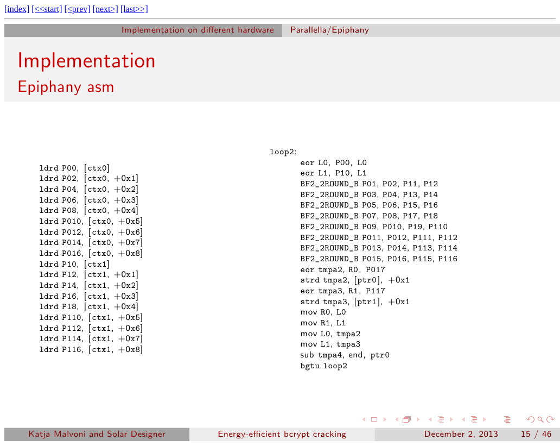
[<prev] (77, 9)
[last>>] (134, 9)
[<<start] (46, 9)
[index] (16, 9)
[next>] (105, 9)
